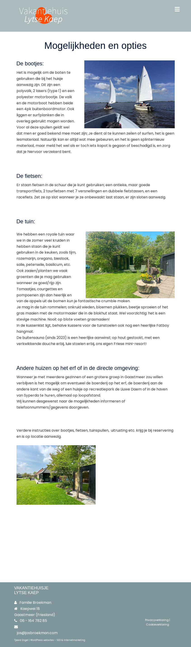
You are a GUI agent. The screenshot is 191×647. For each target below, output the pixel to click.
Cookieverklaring (157, 624)
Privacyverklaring (157, 620)
